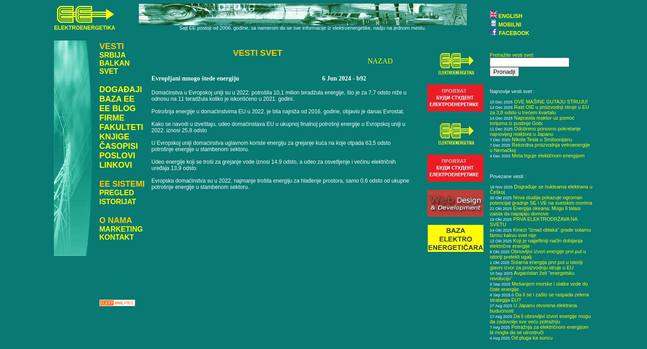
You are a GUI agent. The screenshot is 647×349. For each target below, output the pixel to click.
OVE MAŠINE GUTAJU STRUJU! (551, 101)
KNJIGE (114, 136)
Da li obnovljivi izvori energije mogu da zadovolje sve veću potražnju (540, 318)
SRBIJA (112, 55)
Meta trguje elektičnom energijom (548, 155)
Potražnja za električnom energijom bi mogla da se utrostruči (539, 329)
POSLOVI (117, 155)
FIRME (111, 117)
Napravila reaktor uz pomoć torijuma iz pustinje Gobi (532, 120)
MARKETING (121, 229)
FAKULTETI (121, 127)
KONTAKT (116, 237)
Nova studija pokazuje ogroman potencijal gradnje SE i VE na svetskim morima (541, 200)
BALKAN (114, 63)
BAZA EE (116, 98)
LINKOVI (115, 165)
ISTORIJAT (117, 202)
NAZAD (380, 61)
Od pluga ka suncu (532, 337)
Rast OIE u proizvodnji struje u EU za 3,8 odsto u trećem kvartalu (539, 109)
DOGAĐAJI (120, 89)
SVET (108, 71)
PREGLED (116, 193)
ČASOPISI (118, 146)
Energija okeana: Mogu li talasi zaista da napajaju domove (535, 211)
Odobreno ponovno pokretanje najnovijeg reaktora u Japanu (535, 131)
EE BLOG (117, 108)
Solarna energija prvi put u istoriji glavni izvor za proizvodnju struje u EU (536, 265)
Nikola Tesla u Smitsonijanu (542, 139)
